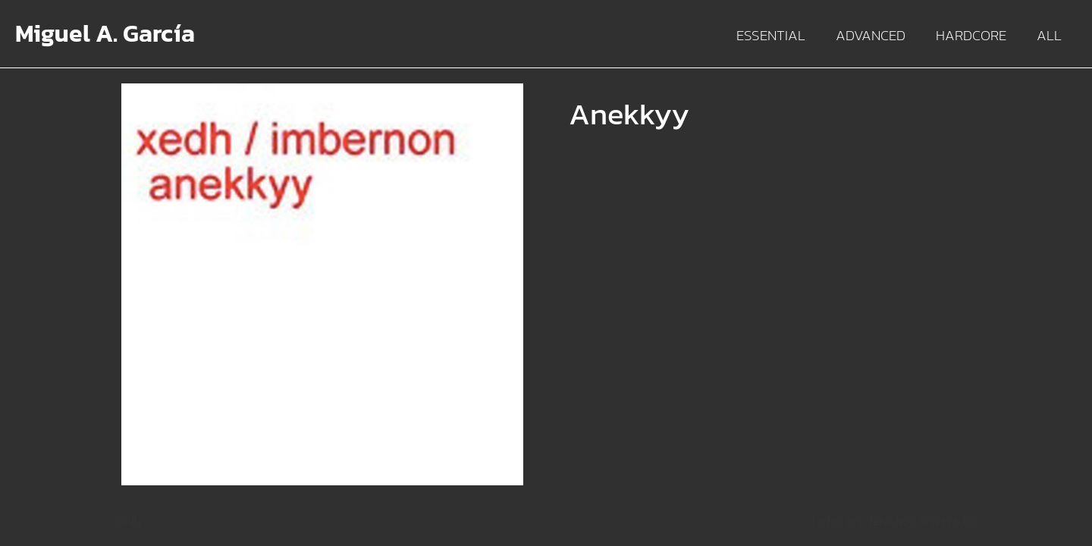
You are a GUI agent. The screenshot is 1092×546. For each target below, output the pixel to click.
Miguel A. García (105, 33)
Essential (770, 35)
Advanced (870, 35)
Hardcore (971, 35)
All (1049, 35)
